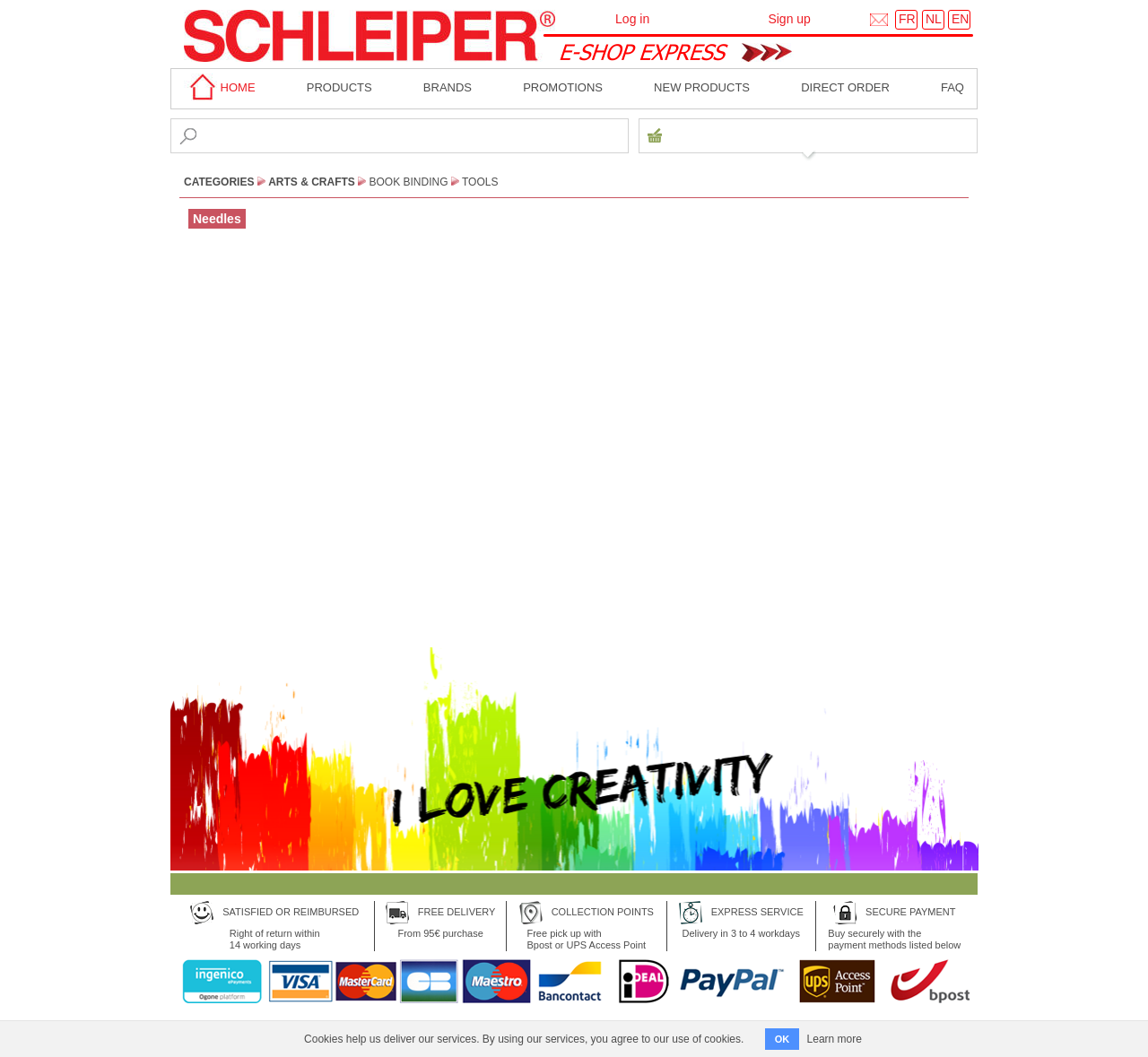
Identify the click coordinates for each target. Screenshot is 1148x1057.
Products (339, 87)
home (220, 87)
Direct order (845, 87)
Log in (632, 19)
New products (702, 87)
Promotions (563, 87)
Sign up (789, 19)
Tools (480, 182)
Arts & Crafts (311, 182)
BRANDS (447, 87)
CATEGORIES (219, 182)
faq (952, 87)
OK (782, 1039)
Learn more (834, 1039)
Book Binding (409, 182)
